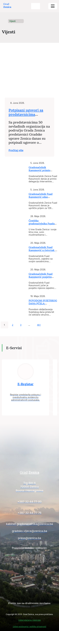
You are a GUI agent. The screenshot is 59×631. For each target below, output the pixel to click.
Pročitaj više (16, 150)
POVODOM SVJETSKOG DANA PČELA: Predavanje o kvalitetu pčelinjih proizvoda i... (43, 305)
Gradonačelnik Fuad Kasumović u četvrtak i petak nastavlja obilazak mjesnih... (43, 252)
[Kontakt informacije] (29, 487)
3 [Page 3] (20, 324)
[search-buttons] (35, 6)
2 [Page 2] (12, 324)
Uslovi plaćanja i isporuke (29, 620)
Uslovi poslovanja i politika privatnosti (29, 626)
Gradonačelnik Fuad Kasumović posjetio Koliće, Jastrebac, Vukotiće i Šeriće (41, 278)
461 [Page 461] (39, 324)
